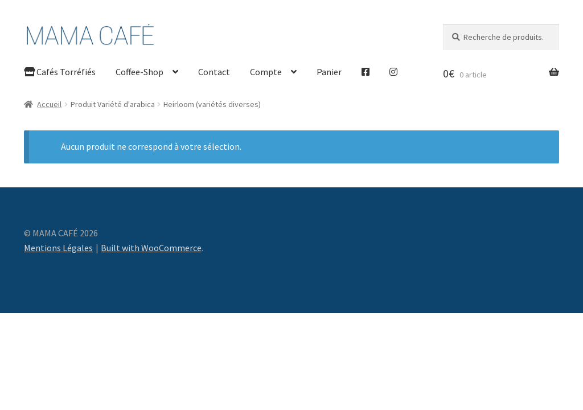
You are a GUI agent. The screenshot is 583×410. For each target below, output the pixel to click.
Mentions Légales (58, 247)
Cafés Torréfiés (60, 71)
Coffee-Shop (139, 71)
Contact (214, 71)
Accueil (49, 104)
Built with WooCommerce (151, 247)
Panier (329, 71)
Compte (266, 71)
